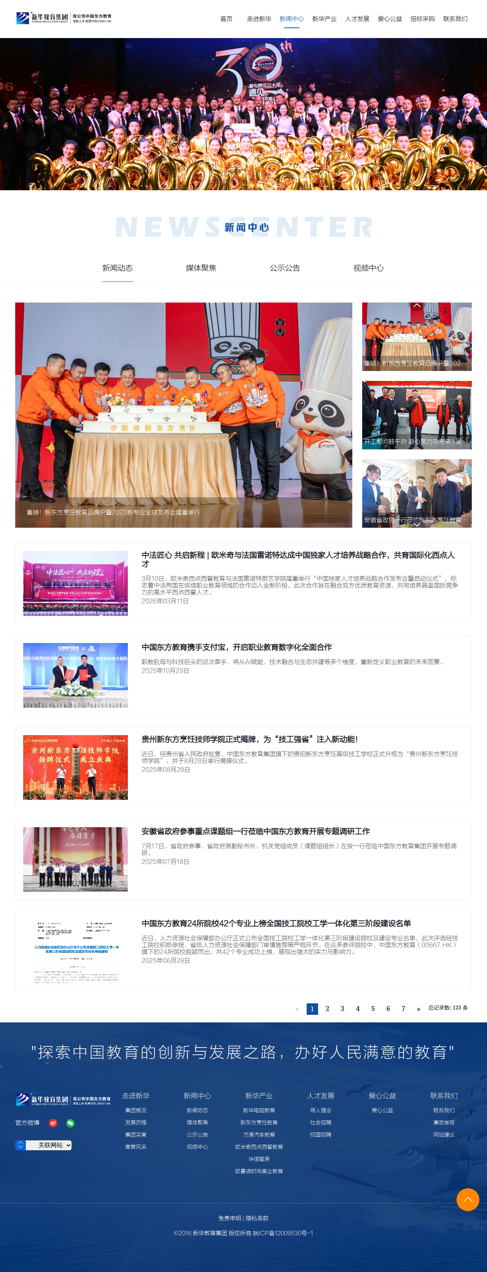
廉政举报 (444, 1123)
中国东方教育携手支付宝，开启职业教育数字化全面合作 (237, 647)
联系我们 (455, 19)
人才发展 (357, 19)
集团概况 (135, 1110)
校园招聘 (320, 1135)
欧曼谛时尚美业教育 (259, 1171)
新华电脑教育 (259, 1110)
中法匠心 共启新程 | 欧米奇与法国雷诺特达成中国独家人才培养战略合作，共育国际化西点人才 (298, 559)
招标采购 (423, 19)
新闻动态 (197, 1110)
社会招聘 (320, 1123)
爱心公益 (390, 19)
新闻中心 (292, 19)
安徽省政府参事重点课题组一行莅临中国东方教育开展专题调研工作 (256, 831)
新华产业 (324, 19)
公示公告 (197, 1135)
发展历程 (135, 1123)
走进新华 (259, 19)
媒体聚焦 (197, 1123)
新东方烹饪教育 (259, 1123)
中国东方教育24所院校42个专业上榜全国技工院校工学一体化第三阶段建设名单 (276, 923)
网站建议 (444, 1135)
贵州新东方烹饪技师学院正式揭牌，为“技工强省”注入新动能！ (252, 739)
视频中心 (197, 1147)
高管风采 (135, 1147)
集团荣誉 (135, 1135)
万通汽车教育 (259, 1135)
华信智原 (259, 1159)
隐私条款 (257, 1218)
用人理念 (320, 1110)
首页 (226, 19)
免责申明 (229, 1218)
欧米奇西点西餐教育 (259, 1147)
